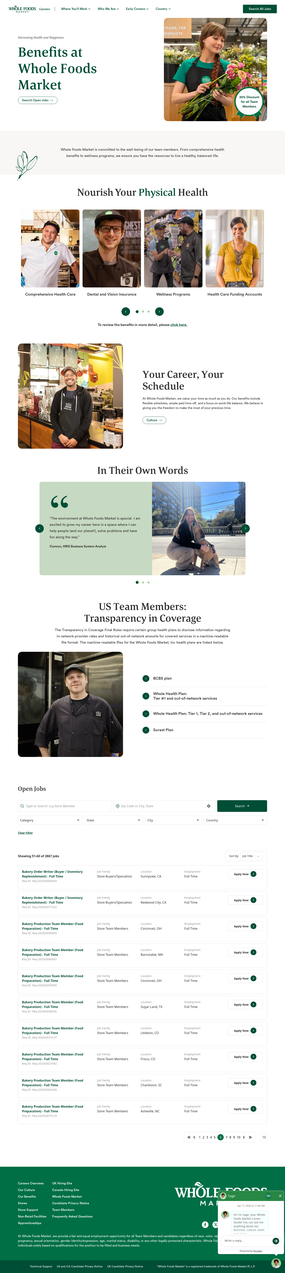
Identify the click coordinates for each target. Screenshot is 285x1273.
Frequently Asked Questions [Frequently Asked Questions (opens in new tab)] (72, 1216)
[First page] (189, 1137)
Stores (22, 1203)
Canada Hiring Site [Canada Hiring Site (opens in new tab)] (65, 1190)
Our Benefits (27, 1196)
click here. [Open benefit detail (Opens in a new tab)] (178, 325)
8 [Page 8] (230, 1137)
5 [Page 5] (215, 1137)
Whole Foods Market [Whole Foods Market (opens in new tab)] (67, 1196)
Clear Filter (25, 833)
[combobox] (132, 806)
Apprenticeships (29, 1223)
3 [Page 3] (207, 1137)
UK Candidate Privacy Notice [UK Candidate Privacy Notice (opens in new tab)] (125, 1266)
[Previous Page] (195, 1137)
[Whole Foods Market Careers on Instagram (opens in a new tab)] (236, 1224)
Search (198, 806)
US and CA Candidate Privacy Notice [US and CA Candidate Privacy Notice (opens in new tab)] (80, 1266)
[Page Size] (264, 1137)
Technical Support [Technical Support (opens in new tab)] (41, 1266)
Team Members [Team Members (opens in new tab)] (63, 1209)
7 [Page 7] (226, 1137)
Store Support (28, 1209)
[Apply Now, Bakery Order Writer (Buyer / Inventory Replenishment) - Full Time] (245, 874)
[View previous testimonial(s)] (39, 528)
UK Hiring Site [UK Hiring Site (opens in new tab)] (62, 1183)
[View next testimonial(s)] (245, 528)
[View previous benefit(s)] (125, 311)
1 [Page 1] (200, 1137)
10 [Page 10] (238, 1137)
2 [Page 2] (203, 1137)
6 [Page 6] (221, 1137)
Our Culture (26, 1190)
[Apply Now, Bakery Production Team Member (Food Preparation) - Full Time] (245, 926)
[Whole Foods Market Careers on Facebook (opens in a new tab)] (205, 1224)
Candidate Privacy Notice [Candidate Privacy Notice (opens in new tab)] (70, 1203)
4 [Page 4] (211, 1137)
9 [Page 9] (234, 1137)
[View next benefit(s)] (159, 311)
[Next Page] (244, 1137)
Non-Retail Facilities (32, 1216)
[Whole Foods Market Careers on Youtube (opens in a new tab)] (226, 1224)
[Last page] (250, 1137)
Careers (44, 9)
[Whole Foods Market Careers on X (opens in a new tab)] (215, 1224)
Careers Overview (31, 1183)
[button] (166, 806)
